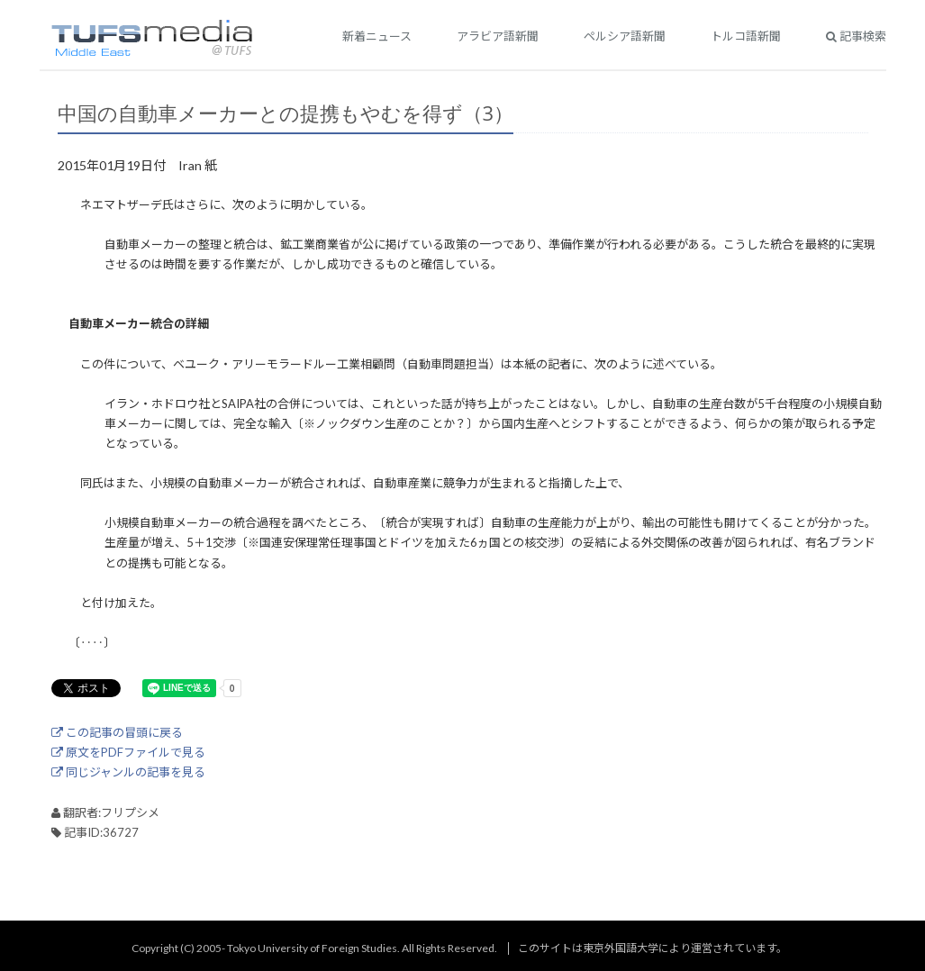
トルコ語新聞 (746, 36)
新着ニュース (377, 36)
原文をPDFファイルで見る (128, 752)
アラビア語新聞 (498, 36)
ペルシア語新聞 (625, 36)
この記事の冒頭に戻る (117, 732)
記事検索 (856, 36)
